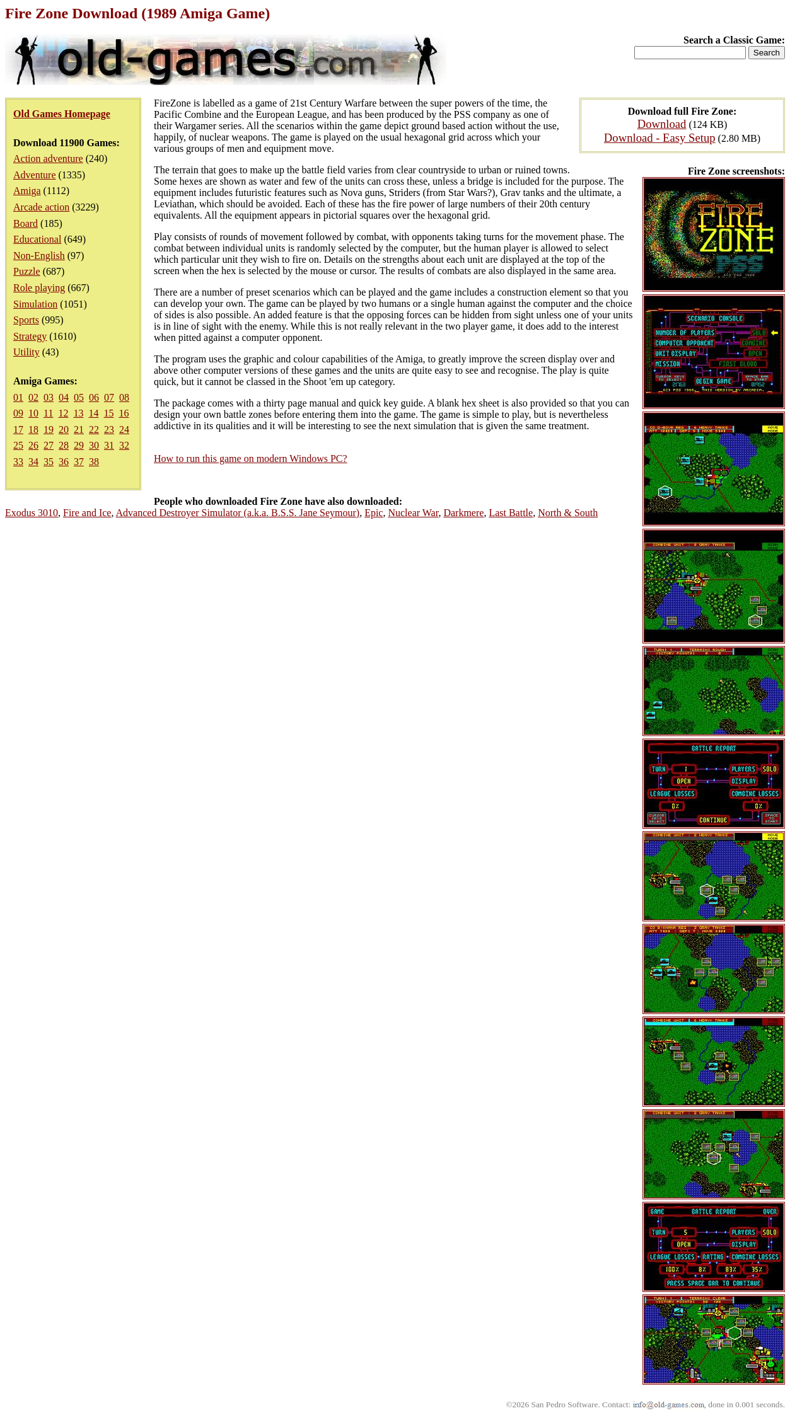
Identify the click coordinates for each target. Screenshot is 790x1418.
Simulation (35, 304)
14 (93, 413)
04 (64, 397)
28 (64, 445)
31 (109, 445)
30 (94, 445)
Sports (26, 319)
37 (79, 461)
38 (94, 461)
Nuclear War (413, 512)
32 (124, 445)
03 (49, 397)
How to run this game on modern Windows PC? (250, 458)
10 (33, 413)
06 (94, 397)
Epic (373, 512)
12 (63, 413)
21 (79, 429)
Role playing (39, 287)
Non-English (39, 255)
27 (49, 445)
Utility (26, 352)
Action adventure (48, 158)
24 (124, 429)
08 (124, 397)
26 (33, 445)
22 (94, 429)
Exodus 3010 (31, 512)
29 (79, 445)
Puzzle (26, 271)
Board (25, 223)
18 (33, 429)
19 (49, 429)
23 (109, 429)
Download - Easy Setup (660, 137)
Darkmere (463, 512)
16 (124, 413)
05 (79, 397)
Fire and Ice (87, 512)
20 (64, 429)
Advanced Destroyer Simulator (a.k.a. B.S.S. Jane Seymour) (238, 512)
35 (49, 461)
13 (78, 413)
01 (18, 397)
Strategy (30, 336)
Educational (37, 239)
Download (662, 123)
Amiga (27, 190)
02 (33, 397)
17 (18, 429)
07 (109, 397)
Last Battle (511, 512)
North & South (568, 512)
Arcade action (41, 207)
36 (64, 461)
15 (108, 413)
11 (48, 413)
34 (33, 461)
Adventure (34, 175)
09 (18, 413)
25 (18, 445)
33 (18, 461)
